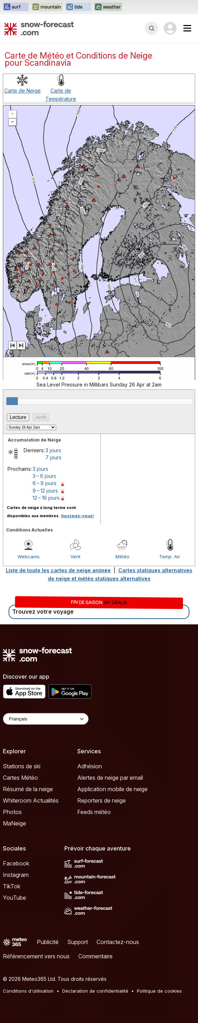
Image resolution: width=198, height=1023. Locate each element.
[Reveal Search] (151, 28)
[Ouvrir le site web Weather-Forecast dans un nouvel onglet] (108, 7)
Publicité (48, 941)
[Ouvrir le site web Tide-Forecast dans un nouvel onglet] (78, 7)
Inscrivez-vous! (77, 515)
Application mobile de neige (112, 789)
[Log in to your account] (170, 28)
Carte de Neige (22, 91)
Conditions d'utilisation (28, 991)
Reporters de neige (101, 800)
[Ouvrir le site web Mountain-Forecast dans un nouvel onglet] (47, 7)
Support (77, 941)
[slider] (12, 401)
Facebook (16, 863)
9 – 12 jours (45, 491)
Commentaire (95, 956)
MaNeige (14, 823)
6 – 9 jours (44, 483)
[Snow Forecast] (39, 28)
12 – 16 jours (46, 498)
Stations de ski (21, 766)
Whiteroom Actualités (31, 800)
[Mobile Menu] (187, 28)
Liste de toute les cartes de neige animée (58, 570)
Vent (75, 556)
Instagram (16, 874)
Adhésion (89, 766)
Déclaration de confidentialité (95, 991)
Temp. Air (169, 556)
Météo (122, 556)
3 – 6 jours (44, 476)
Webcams (29, 556)
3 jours (53, 450)
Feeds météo (94, 811)
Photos (12, 811)
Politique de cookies (159, 991)
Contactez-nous (117, 941)
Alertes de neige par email (110, 777)
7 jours (53, 457)
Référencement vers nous (36, 956)
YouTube (14, 897)
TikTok (11, 886)
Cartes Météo (20, 777)
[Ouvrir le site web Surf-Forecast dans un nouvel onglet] (16, 7)
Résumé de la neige (28, 789)
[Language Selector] (46, 719)
